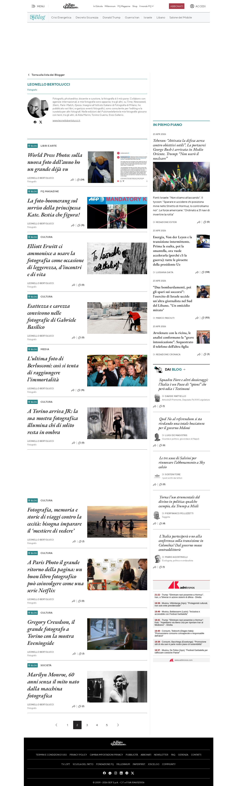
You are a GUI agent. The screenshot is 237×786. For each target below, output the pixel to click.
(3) (206, 354)
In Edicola (98, 6)
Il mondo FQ (146, 6)
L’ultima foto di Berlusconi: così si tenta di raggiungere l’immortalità (53, 369)
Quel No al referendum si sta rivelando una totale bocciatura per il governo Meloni (182, 423)
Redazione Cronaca (167, 354)
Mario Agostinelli (175, 557)
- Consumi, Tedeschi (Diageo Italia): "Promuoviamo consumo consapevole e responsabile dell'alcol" (179, 633)
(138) (206, 272)
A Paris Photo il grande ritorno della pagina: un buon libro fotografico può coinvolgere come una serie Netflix (55, 576)
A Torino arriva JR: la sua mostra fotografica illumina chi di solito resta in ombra (52, 421)
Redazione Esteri (165, 222)
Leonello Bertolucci (40, 178)
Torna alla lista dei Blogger (46, 74)
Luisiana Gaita (163, 272)
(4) (162, 523)
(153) (206, 317)
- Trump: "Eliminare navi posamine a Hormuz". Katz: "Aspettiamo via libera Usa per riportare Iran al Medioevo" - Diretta (179, 622)
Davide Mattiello (174, 396)
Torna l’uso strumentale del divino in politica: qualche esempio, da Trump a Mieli (179, 501)
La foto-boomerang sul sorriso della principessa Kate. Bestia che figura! (54, 207)
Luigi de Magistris (174, 435)
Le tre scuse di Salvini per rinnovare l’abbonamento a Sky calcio (182, 462)
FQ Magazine (124, 6)
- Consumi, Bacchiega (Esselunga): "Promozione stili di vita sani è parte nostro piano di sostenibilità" (180, 643)
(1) (81, 541)
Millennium (110, 6)
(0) (81, 285)
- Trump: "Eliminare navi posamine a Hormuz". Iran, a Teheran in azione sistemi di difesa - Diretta (179, 596)
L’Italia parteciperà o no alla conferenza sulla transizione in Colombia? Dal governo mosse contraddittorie (181, 543)
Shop (134, 6)
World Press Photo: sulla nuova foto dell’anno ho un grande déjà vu (54, 162)
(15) (80, 225)
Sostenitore (171, 474)
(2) (81, 706)
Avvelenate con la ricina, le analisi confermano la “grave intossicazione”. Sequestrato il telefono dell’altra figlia (173, 339)
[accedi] (198, 6)
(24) (80, 179)
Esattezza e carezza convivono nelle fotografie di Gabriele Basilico (51, 316)
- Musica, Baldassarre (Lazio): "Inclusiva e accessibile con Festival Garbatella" (177, 612)
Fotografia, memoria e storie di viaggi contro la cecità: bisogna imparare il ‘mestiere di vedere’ (54, 520)
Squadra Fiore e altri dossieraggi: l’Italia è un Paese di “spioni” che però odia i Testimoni (183, 384)
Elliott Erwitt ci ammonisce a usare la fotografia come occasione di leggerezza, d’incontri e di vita (55, 260)
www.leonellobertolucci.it (66, 120)
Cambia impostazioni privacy (106, 754)
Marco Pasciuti (164, 318)
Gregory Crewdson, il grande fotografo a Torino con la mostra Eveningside (51, 632)
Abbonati (176, 6)
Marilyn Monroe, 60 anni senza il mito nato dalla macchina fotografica (53, 685)
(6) (162, 445)
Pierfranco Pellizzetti (177, 513)
